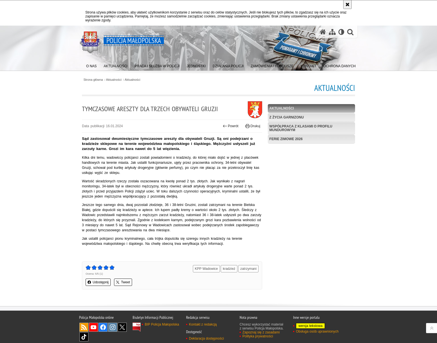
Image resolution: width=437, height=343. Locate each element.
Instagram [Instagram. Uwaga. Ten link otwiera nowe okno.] (112, 327)
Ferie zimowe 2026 (286, 139)
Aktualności (114, 79)
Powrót (230, 126)
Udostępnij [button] (98, 282)
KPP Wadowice (206, 269)
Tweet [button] (123, 282)
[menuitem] (91, 65)
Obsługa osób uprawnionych (317, 331)
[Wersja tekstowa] (341, 31)
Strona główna (93, 79)
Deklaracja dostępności (206, 338)
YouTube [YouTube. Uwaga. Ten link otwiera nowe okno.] (93, 327)
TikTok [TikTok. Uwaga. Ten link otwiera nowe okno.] (83, 336)
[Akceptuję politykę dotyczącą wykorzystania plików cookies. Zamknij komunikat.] (347, 4)
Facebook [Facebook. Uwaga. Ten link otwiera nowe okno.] (103, 327)
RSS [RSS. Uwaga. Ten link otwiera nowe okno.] (83, 327)
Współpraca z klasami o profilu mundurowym (301, 128)
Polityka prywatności (257, 336)
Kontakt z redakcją (203, 324)
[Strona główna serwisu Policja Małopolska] (323, 31)
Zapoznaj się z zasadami (261, 332)
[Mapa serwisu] (332, 31)
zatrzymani (248, 269)
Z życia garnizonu (286, 117)
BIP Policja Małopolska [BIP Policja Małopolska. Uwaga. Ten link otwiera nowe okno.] (162, 324)
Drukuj (252, 126)
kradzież (229, 269)
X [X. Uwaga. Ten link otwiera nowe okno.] (122, 327)
